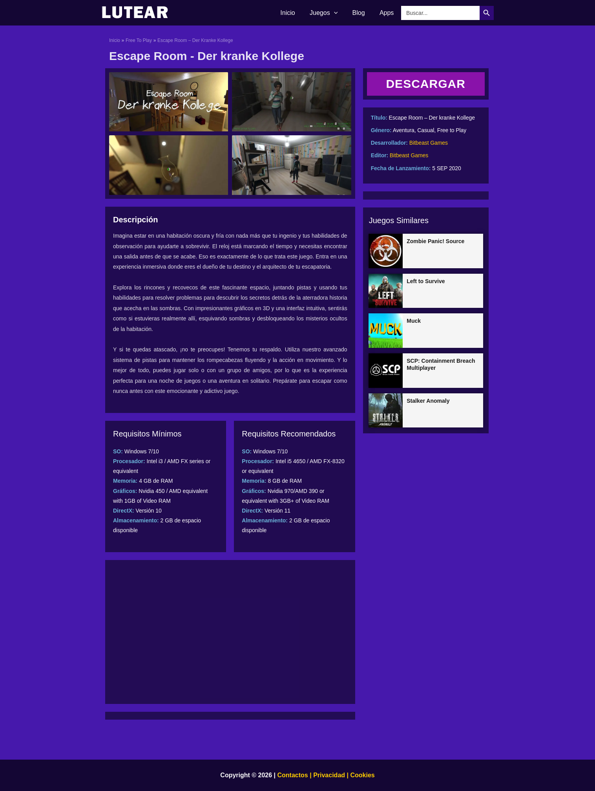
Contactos (292, 775)
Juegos (329, 13)
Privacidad (329, 775)
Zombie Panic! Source (435, 241)
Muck (414, 321)
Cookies (362, 775)
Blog (362, 12)
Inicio (295, 12)
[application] (339, 13)
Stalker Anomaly (428, 401)
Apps (388, 12)
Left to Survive (426, 281)
